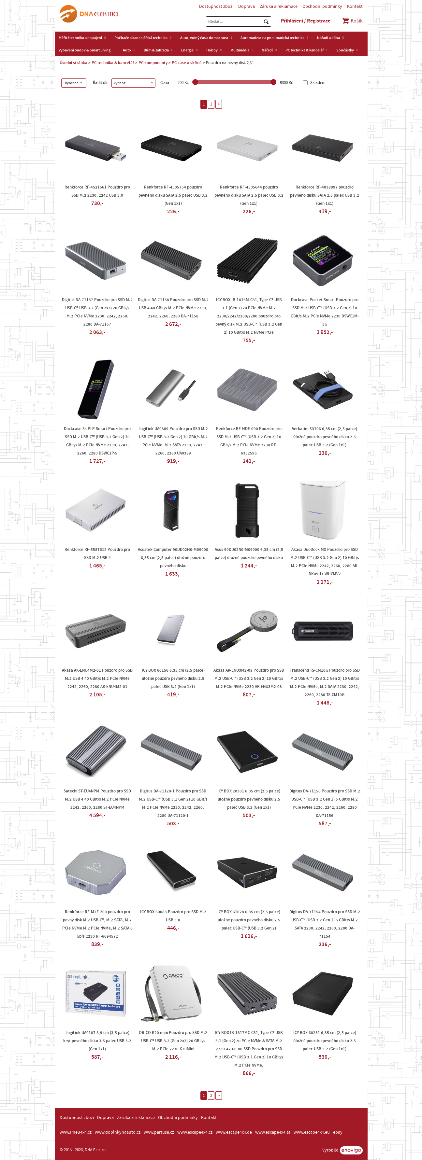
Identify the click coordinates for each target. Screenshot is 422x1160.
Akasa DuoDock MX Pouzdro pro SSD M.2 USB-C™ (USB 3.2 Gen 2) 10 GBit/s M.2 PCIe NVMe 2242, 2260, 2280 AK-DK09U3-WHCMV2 (324, 561)
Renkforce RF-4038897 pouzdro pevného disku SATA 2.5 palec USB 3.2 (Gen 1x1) (324, 195)
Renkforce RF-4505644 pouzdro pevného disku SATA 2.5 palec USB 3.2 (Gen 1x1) (249, 195)
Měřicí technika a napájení (80, 37)
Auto (127, 50)
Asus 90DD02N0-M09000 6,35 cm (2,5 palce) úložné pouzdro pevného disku (249, 553)
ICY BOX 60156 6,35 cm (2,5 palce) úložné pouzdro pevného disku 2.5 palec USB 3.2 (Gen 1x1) (173, 678)
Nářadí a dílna (328, 37)
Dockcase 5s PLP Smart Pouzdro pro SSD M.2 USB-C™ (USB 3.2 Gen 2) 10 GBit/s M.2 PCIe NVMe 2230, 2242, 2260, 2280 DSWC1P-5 (97, 440)
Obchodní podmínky (322, 6)
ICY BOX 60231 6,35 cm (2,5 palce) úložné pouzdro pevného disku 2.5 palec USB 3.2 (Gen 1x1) (324, 1040)
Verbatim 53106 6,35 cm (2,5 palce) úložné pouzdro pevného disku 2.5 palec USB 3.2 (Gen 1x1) (324, 436)
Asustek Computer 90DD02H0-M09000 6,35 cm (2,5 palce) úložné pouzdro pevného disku (173, 557)
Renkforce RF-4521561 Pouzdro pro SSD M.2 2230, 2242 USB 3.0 (97, 191)
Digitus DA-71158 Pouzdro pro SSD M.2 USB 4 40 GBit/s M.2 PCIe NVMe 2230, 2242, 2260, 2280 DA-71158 (173, 308)
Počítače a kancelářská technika (140, 37)
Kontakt (355, 6)
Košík (352, 21)
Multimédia (239, 50)
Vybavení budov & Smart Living (84, 50)
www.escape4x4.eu (312, 1132)
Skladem (317, 82)
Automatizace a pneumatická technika (272, 37)
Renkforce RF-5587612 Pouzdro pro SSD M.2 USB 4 (97, 553)
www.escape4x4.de (234, 1132)
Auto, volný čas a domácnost (204, 37)
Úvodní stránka (73, 63)
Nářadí (267, 50)
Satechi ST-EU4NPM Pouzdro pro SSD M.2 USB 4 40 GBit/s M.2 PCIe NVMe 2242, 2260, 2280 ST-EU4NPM (97, 799)
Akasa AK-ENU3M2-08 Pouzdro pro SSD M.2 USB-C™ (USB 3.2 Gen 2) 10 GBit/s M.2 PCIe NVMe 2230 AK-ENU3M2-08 (248, 678)
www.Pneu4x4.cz (76, 1132)
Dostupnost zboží (216, 6)
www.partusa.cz (159, 1132)
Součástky (345, 50)
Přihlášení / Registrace (305, 21)
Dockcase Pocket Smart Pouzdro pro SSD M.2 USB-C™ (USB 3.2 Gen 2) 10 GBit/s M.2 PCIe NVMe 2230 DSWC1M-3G (325, 312)
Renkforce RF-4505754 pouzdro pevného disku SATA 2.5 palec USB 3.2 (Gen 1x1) (173, 195)
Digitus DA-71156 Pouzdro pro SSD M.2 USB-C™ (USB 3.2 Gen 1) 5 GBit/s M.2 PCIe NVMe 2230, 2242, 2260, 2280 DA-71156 (324, 803)
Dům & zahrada (156, 50)
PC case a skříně (187, 63)
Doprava (246, 6)
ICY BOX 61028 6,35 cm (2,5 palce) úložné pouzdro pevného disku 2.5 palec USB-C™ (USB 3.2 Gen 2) (248, 920)
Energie (187, 50)
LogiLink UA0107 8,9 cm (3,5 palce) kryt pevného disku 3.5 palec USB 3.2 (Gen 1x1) (97, 1040)
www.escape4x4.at (272, 1132)
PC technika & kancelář (304, 50)
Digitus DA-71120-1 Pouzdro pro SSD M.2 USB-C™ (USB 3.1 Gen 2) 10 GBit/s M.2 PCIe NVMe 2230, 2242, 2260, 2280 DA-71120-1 (173, 803)
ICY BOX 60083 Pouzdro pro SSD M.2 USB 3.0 (173, 916)
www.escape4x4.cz (194, 1132)
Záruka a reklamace (279, 6)
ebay (337, 1132)
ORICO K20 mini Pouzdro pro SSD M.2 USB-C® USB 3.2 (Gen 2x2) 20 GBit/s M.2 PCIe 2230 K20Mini (173, 1040)
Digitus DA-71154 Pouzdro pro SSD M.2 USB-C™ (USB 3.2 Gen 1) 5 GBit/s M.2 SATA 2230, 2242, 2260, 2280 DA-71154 (324, 924)
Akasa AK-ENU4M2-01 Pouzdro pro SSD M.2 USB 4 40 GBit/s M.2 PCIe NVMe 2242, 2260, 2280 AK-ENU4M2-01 (97, 678)
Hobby (212, 50)
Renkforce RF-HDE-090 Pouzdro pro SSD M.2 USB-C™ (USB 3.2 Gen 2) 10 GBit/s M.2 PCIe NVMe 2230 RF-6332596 (249, 440)
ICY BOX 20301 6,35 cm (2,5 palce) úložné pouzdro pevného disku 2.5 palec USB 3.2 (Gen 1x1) (248, 799)
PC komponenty (152, 63)
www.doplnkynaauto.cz (117, 1132)
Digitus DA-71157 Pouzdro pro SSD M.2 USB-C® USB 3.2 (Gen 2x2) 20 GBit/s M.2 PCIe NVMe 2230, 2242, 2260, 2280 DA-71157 (97, 312)
